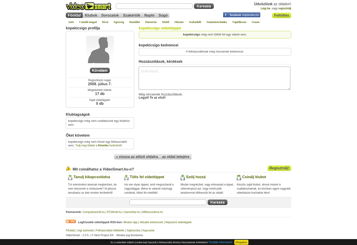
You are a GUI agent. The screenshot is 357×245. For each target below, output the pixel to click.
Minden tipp (130, 222)
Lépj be (265, 8)
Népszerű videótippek (178, 222)
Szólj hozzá (196, 177)
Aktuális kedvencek (151, 222)
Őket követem (78, 135)
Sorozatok (110, 15)
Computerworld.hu (93, 212)
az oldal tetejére (175, 157)
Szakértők (131, 15)
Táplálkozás (239, 22)
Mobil (165, 22)
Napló (149, 15)
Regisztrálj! (279, 168)
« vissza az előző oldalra (137, 157)
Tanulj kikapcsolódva (92, 177)
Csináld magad (88, 22)
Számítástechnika (217, 22)
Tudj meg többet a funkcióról (98, 145)
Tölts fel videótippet (147, 177)
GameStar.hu (132, 212)
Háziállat (134, 22)
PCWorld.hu (114, 212)
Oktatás (179, 22)
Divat (105, 22)
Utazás (256, 22)
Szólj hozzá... (214, 78)
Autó (71, 22)
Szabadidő (195, 22)
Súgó (163, 15)
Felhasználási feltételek (110, 230)
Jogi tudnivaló (85, 230)
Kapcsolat (148, 230)
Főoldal (74, 15)
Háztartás (151, 22)
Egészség (119, 22)
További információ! (220, 242)
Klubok (91, 15)
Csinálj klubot (254, 177)
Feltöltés (281, 15)
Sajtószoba (133, 230)
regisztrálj (284, 8)
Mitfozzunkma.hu (152, 212)
